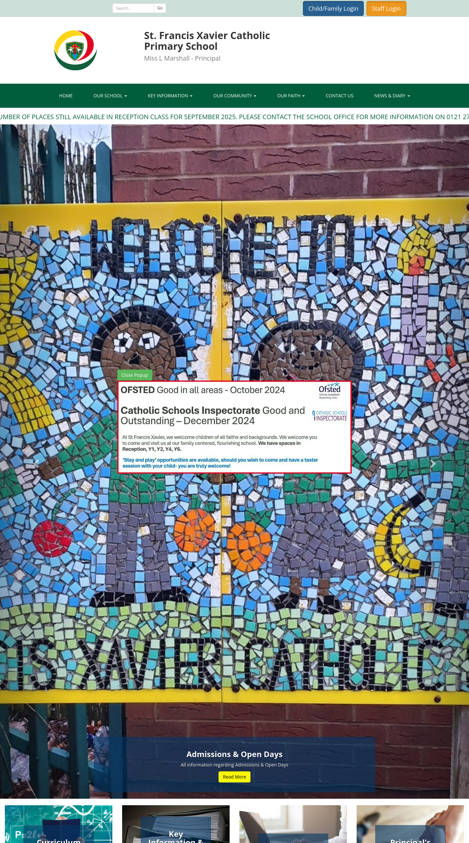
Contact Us (339, 95)
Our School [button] (110, 95)
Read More (234, 777)
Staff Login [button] (386, 8)
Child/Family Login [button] (333, 8)
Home (66, 95)
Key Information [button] (170, 95)
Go (160, 8)
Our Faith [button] (291, 95)
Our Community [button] (234, 95)
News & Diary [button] (392, 95)
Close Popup (134, 375)
